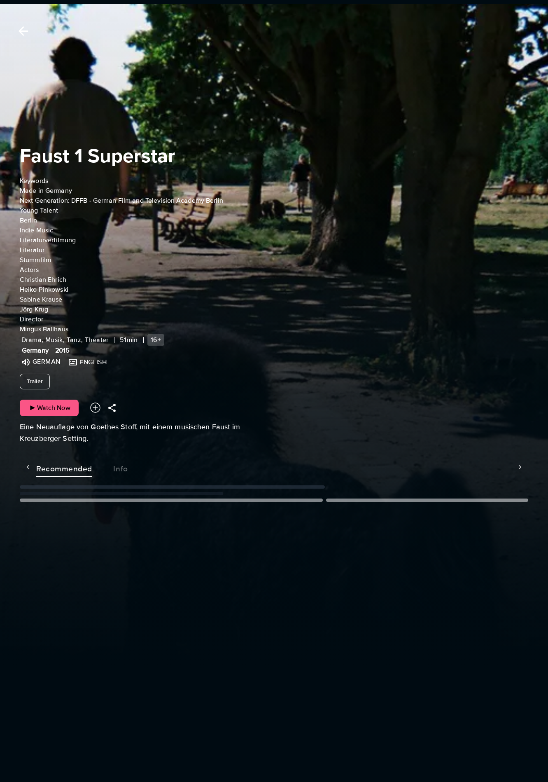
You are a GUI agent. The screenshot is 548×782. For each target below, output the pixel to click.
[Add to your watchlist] (95, 407)
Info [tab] (104, 467)
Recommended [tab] (48, 467)
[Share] (112, 407)
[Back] (22, 31)
